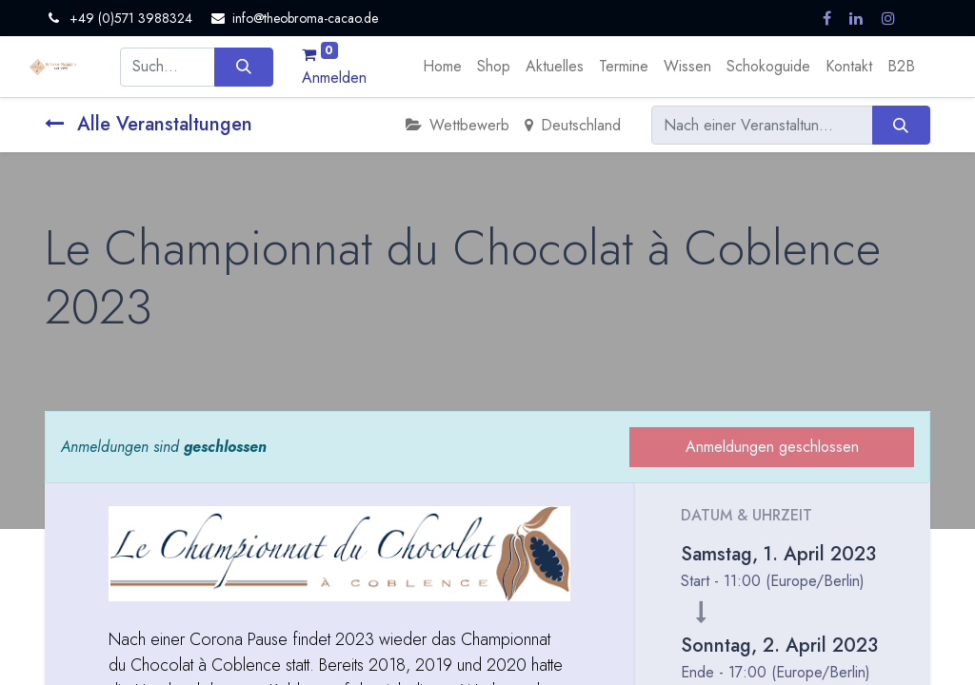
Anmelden (334, 77)
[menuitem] (442, 67)
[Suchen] (243, 67)
